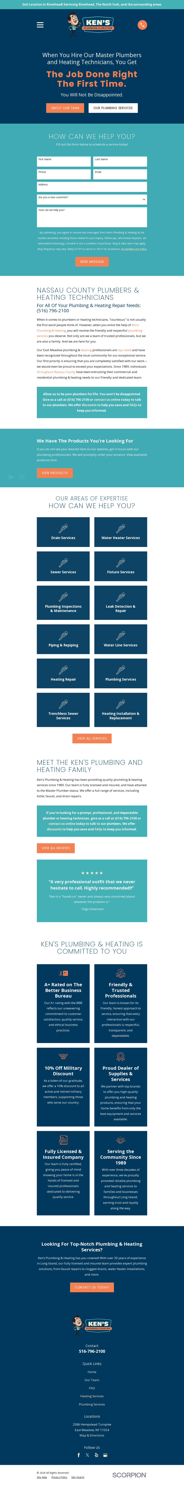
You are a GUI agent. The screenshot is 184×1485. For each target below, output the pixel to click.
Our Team (92, 1380)
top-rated (124, 350)
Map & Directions (92, 1435)
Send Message (92, 262)
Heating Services (92, 1396)
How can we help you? (51, 210)
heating (86, 350)
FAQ (92, 1388)
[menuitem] (42, 1477)
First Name (44, 159)
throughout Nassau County (56, 372)
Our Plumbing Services (113, 108)
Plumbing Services (92, 1404)
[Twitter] (87, 1455)
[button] (22, 477)
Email (98, 172)
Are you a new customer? (53, 197)
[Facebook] (79, 1455)
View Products (55, 473)
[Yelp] (96, 1455)
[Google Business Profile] (105, 1455)
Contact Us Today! (92, 1287)
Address (43, 184)
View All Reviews (56, 848)
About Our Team (65, 108)
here (53, 460)
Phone (42, 172)
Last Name (101, 159)
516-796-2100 (92, 1351)
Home (92, 1372)
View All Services (92, 738)
